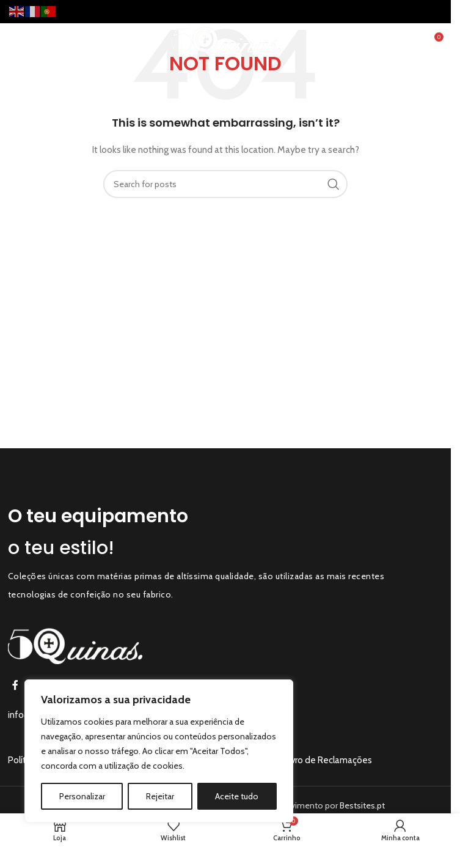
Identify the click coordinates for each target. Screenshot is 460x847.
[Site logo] (225, 40)
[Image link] (75, 645)
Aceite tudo (236, 796)
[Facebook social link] (15, 685)
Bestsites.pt (362, 805)
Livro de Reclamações (328, 760)
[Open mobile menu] (30, 41)
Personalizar (82, 796)
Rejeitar (160, 796)
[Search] (225, 184)
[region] (158, 751)
